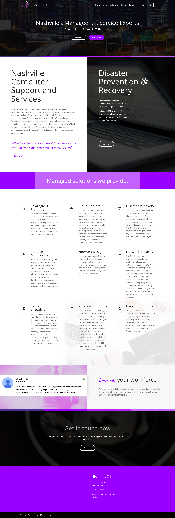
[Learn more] (106, 144)
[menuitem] (97, 5)
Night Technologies (47, 515)
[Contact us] (87, 448)
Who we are (79, 37)
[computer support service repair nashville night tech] (35, 5)
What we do (96, 37)
